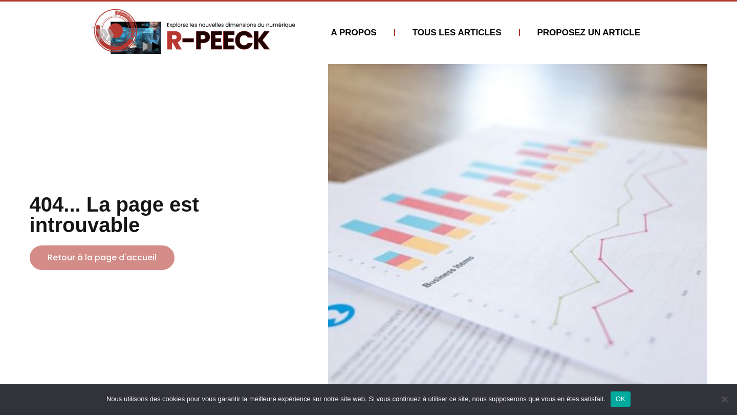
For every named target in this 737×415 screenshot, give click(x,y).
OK (620, 399)
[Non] (724, 399)
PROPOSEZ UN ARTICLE (589, 32)
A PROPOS (354, 32)
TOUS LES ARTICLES (457, 32)
